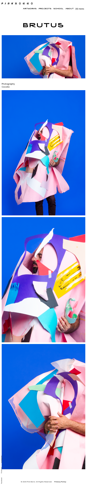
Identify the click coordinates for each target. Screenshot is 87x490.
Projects (45, 9)
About (70, 9)
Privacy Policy (60, 482)
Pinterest (1, 470)
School (58, 9)
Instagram (1, 459)
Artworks (30, 9)
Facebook (1, 481)
